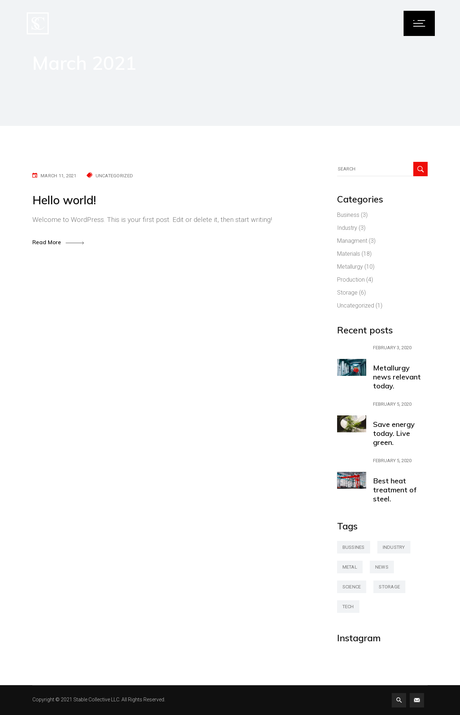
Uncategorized (114, 175)
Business (348, 214)
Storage (347, 292)
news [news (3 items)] (381, 567)
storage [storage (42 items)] (389, 586)
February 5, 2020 (392, 404)
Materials (348, 253)
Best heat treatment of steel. (395, 489)
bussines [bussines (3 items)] (353, 547)
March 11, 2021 (59, 175)
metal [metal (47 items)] (349, 567)
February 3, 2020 (392, 347)
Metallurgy (350, 266)
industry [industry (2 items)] (394, 547)
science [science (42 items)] (351, 586)
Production (351, 279)
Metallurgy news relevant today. (397, 376)
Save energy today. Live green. (394, 433)
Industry (347, 227)
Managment (352, 240)
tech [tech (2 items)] (348, 606)
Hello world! (64, 200)
